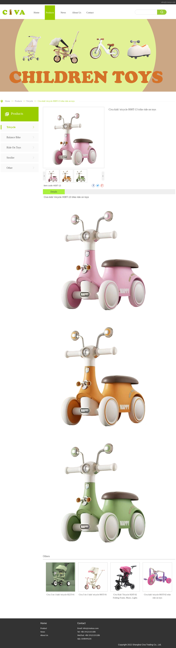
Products (19, 101)
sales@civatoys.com (168, 2)
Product (43, 628)
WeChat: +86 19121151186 (88, 635)
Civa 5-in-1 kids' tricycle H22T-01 (61, 595)
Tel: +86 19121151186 (86, 632)
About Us (44, 635)
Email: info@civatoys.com (88, 628)
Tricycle (29, 101)
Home (7, 101)
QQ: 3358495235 (84, 639)
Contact (81, 623)
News (42, 632)
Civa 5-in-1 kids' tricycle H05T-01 (93, 595)
